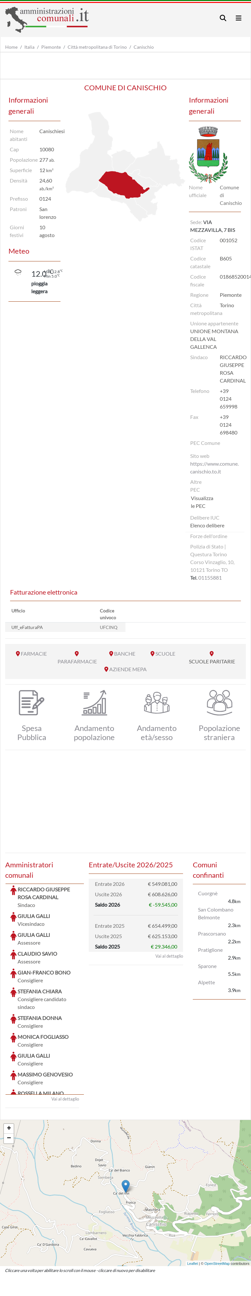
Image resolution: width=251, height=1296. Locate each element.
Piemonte (51, 47)
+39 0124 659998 (228, 398)
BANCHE (124, 653)
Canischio (144, 47)
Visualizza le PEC (202, 502)
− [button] (9, 1090)
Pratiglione (210, 950)
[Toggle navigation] (223, 18)
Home (11, 47)
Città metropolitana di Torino (97, 47)
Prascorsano (212, 933)
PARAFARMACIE (77, 661)
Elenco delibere (207, 525)
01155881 (210, 577)
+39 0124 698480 (228, 424)
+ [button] (9, 1080)
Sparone (207, 966)
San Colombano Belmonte (215, 913)
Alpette (206, 982)
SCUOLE (165, 653)
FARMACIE (34, 653)
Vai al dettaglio (65, 1050)
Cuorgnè (208, 893)
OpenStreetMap (217, 1215)
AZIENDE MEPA (128, 669)
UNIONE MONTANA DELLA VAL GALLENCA (214, 339)
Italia (29, 47)
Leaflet (192, 1215)
